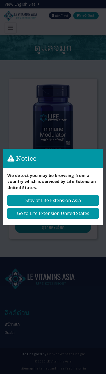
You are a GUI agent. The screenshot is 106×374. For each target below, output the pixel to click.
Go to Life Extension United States (53, 213)
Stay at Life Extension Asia (53, 200)
